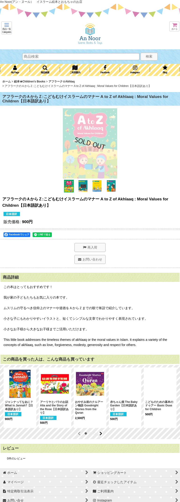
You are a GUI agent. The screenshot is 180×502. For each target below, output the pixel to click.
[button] (6, 28)
